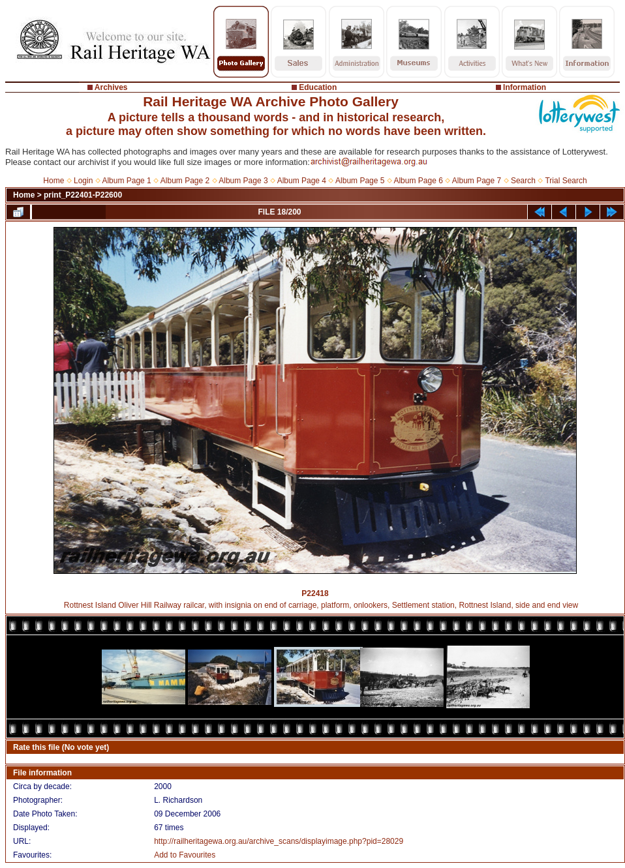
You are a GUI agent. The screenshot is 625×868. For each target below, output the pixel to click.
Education (318, 87)
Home (53, 180)
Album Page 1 (126, 180)
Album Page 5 (359, 180)
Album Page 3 (243, 180)
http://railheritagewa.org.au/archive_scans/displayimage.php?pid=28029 (278, 841)
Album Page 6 (417, 180)
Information (524, 87)
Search (523, 180)
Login (83, 180)
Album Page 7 (476, 180)
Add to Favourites (184, 855)
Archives (111, 87)
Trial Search (566, 180)
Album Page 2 (184, 180)
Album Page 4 (301, 180)
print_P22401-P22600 (83, 195)
